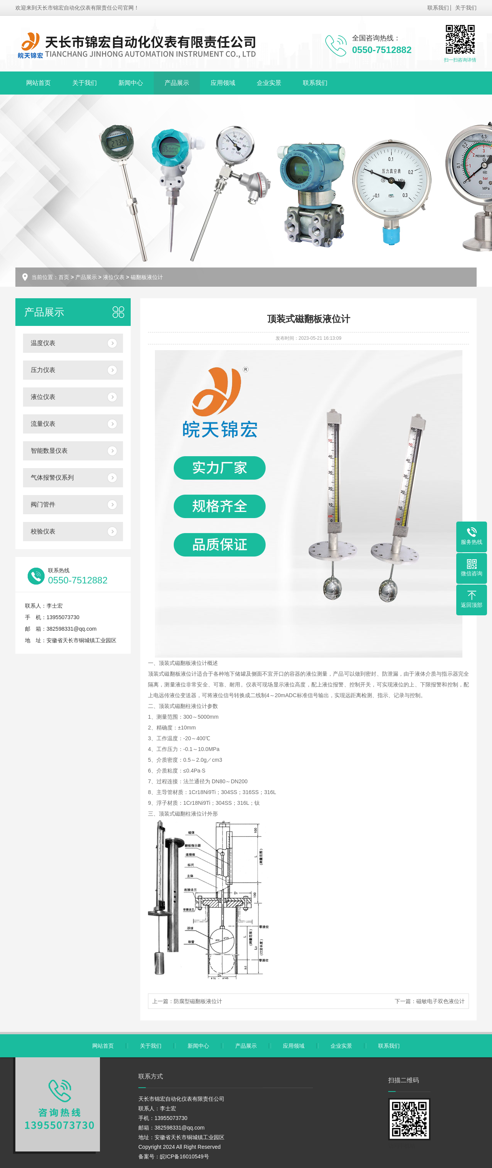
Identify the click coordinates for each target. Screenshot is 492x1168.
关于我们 (466, 8)
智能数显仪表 (49, 450)
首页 (63, 277)
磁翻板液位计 (147, 277)
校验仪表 (43, 531)
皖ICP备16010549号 (184, 1156)
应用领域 (223, 83)
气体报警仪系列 (52, 477)
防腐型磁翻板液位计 (198, 1001)
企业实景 (269, 83)
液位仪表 (114, 277)
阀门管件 (43, 504)
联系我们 (438, 8)
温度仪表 (43, 343)
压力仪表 (43, 370)
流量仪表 (43, 423)
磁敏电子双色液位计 (440, 1001)
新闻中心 (130, 83)
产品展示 (177, 83)
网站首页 (38, 83)
